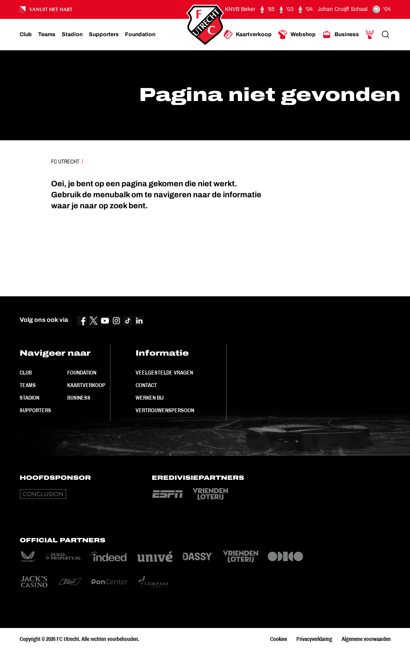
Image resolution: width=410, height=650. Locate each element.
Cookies (278, 639)
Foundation (81, 372)
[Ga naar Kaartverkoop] (247, 34)
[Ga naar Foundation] (140, 34)
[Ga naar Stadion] (72, 34)
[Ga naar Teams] (46, 34)
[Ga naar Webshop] (297, 34)
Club (26, 372)
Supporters (35, 410)
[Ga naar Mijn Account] (370, 34)
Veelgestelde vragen (164, 372)
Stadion (29, 397)
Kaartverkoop (86, 385)
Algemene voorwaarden (366, 639)
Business (78, 397)
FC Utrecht (65, 161)
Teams (28, 385)
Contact (146, 385)
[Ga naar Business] (340, 34)
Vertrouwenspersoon (165, 410)
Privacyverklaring (314, 639)
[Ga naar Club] (26, 34)
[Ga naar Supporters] (104, 34)
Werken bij (150, 397)
